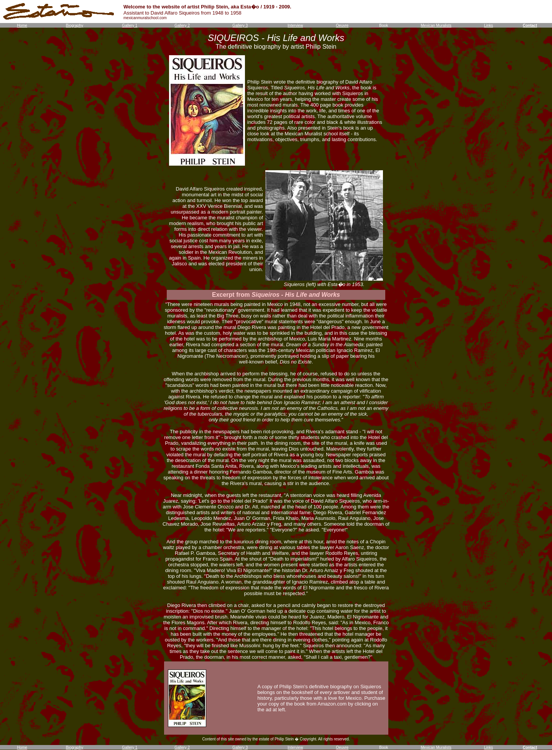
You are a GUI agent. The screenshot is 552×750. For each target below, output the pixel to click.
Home (22, 25)
